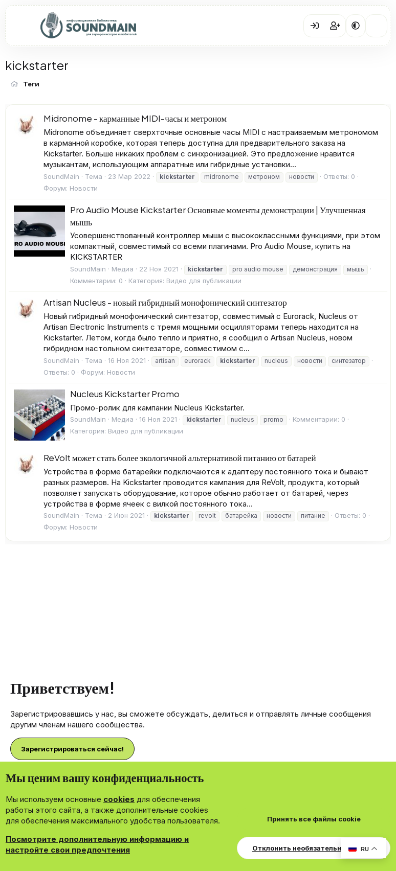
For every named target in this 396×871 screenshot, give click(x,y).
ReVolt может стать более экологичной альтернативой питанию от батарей (179, 457)
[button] (355, 25)
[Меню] (21, 26)
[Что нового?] (376, 25)
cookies (119, 799)
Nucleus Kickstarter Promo (125, 393)
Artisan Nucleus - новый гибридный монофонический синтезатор (165, 302)
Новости (84, 188)
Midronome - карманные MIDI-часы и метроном (135, 118)
